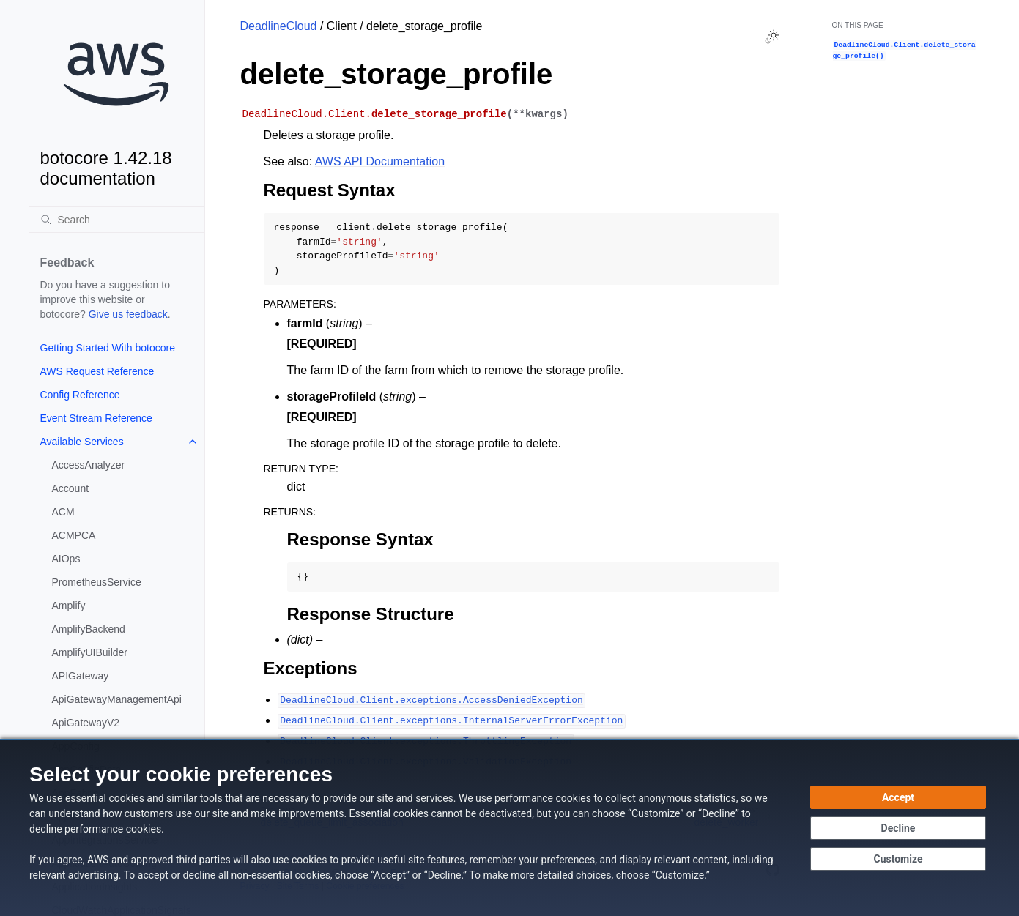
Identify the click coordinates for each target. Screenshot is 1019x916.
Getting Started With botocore (107, 348)
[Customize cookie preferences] (898, 859)
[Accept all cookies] (898, 797)
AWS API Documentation (380, 161)
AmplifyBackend (88, 629)
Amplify (69, 605)
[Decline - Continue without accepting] (898, 828)
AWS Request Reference (97, 371)
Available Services (82, 441)
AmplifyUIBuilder (89, 652)
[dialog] (509, 827)
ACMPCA (74, 535)
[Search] (116, 219)
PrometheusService (96, 582)
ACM (63, 512)
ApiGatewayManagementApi (117, 699)
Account (70, 488)
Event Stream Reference (96, 418)
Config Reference (80, 395)
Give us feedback (128, 314)
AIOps (66, 559)
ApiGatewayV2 (86, 723)
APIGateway (80, 676)
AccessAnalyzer (88, 465)
